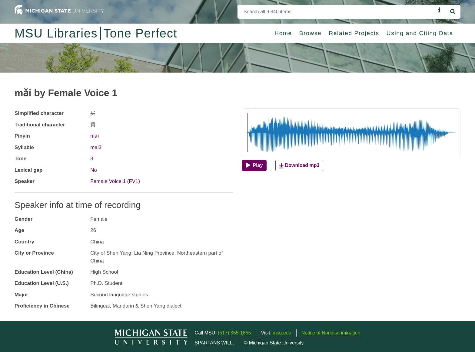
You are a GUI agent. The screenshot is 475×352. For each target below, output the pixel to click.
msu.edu (282, 332)
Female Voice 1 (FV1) (115, 181)
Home (283, 33)
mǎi (94, 136)
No (93, 170)
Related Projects (354, 33)
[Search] (337, 12)
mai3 (95, 147)
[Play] (254, 165)
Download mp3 (299, 165)
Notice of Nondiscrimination (330, 332)
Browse (310, 33)
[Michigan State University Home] (59, 9)
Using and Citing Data (420, 33)
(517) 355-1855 (234, 332)
